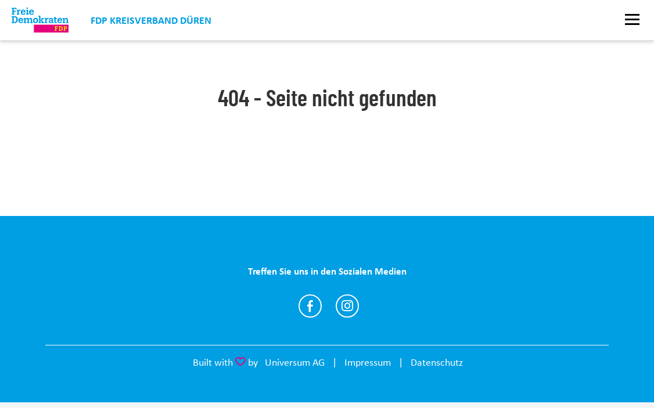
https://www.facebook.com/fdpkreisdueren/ (310, 306)
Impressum (367, 362)
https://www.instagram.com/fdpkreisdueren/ (347, 306)
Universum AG (295, 362)
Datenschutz (437, 362)
